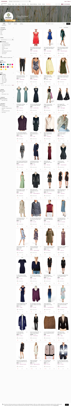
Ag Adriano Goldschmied (5, 50)
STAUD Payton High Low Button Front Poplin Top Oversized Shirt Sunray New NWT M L (48, 76)
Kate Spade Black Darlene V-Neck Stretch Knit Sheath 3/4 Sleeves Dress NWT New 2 (48, 276)
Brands (39, 4)
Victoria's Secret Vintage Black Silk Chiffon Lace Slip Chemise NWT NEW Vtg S (62, 162)
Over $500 (3, 82)
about (64, 23)
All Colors (3, 62)
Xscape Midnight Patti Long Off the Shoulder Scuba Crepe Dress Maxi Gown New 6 (22, 304)
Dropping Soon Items (5, 110)
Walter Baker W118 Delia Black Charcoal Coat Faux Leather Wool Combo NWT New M (34, 190)
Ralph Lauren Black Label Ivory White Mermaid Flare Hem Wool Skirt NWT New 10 (34, 361)
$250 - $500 (3, 80)
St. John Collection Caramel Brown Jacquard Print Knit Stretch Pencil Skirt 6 (49, 333)
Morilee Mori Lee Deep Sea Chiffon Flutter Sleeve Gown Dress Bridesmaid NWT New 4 (21, 105)
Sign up (68, 1)
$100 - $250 (3, 79)
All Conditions (3, 98)
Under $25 (3, 75)
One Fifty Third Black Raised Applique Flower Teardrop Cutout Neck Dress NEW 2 (35, 105)
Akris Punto (3, 53)
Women (9, 4)
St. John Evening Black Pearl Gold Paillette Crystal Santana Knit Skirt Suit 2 (63, 276)
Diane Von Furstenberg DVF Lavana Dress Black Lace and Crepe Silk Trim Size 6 (22, 361)
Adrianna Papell (4, 48)
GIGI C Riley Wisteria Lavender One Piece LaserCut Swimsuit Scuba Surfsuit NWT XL (21, 48)
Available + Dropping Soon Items (6, 109)
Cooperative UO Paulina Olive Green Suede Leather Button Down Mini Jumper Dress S (63, 76)
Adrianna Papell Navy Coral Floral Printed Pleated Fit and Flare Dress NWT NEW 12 (34, 247)
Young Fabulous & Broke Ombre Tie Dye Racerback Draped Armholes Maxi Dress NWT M (48, 304)
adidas (2, 46)
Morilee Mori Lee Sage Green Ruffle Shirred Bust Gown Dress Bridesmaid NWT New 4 (21, 190)
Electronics (24, 4)
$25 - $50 (3, 76)
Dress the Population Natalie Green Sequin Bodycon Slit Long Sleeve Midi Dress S (63, 48)
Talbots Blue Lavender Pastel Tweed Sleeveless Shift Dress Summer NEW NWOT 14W (21, 247)
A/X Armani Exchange (5, 44)
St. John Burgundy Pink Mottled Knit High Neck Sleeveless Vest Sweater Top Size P (49, 219)
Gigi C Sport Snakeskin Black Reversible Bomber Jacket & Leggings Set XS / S (22, 162)
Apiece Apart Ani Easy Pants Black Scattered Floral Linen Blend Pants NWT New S (21, 76)
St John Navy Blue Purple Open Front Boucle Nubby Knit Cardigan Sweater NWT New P (21, 333)
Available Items (4, 106)
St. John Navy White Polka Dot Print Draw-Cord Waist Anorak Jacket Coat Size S (35, 219)
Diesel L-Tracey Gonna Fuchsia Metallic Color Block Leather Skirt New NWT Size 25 (48, 105)
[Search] (21, 1)
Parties (43, 4)
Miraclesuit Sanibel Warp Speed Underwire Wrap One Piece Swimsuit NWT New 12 (34, 76)
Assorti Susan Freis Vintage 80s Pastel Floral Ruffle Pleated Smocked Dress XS (63, 304)
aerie (2, 49)
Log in (65, 1)
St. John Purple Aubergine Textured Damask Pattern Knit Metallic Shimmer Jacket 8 (22, 133)
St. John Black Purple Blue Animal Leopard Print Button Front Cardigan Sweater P (35, 276)
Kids (16, 4)
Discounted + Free (4, 94)
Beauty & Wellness (33, 4)
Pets (28, 4)
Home (19, 4)
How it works (58, 4)
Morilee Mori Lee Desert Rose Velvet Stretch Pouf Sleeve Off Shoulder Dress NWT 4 (62, 247)
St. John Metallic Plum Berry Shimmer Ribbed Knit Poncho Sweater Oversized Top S (35, 304)
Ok (66, 404)
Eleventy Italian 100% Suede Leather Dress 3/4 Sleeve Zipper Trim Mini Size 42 (49, 247)
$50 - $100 (3, 78)
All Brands (3, 41)
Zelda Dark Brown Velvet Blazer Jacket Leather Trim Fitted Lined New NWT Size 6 (62, 333)
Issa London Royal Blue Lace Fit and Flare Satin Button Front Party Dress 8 (49, 48)
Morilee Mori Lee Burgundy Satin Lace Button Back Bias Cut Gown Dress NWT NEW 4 (48, 162)
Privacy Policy (56, 405)
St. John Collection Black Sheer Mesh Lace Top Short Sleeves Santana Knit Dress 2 (22, 276)
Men (13, 4)
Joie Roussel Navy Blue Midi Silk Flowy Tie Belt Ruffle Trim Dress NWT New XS (34, 162)
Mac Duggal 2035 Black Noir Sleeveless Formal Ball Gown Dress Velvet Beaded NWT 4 (62, 105)
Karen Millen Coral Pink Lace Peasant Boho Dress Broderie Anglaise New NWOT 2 (35, 48)
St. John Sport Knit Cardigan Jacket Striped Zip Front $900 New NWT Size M (48, 361)
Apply (13, 85)
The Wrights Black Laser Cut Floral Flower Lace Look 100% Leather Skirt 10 (49, 190)
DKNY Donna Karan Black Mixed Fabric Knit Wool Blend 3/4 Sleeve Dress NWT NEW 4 (34, 133)
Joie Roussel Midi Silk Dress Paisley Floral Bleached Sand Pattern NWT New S (21, 219)
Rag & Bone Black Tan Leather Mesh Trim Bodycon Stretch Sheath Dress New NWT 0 (62, 190)
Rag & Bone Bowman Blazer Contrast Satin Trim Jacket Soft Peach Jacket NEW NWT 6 (48, 133)
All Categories (3, 29)
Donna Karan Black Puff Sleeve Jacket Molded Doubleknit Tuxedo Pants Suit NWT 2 (34, 333)
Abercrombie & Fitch (5, 45)
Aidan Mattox (3, 52)
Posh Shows (48, 4)
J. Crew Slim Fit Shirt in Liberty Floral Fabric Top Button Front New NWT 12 (62, 133)
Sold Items (3, 112)
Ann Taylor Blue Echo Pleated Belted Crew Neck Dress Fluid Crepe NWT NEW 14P (62, 219)
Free (1, 92)
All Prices (3, 74)
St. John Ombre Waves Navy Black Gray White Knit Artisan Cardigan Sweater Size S (63, 361)
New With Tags (3, 100)
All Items (2, 90)
